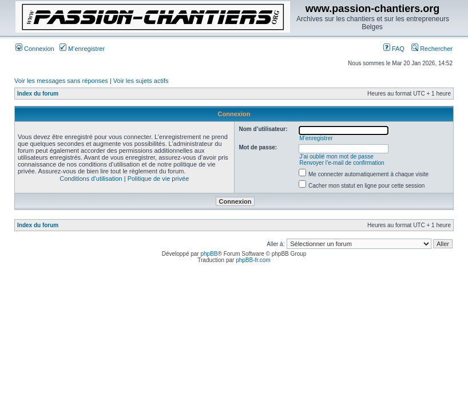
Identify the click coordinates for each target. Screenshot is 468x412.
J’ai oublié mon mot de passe (336, 156)
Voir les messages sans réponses (61, 80)
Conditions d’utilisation (91, 178)
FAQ (393, 48)
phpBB (208, 254)
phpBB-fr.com (253, 260)
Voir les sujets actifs (141, 80)
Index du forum (37, 93)
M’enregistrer (82, 48)
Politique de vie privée (158, 178)
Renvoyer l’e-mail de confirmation (341, 163)
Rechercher (432, 48)
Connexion (34, 48)
